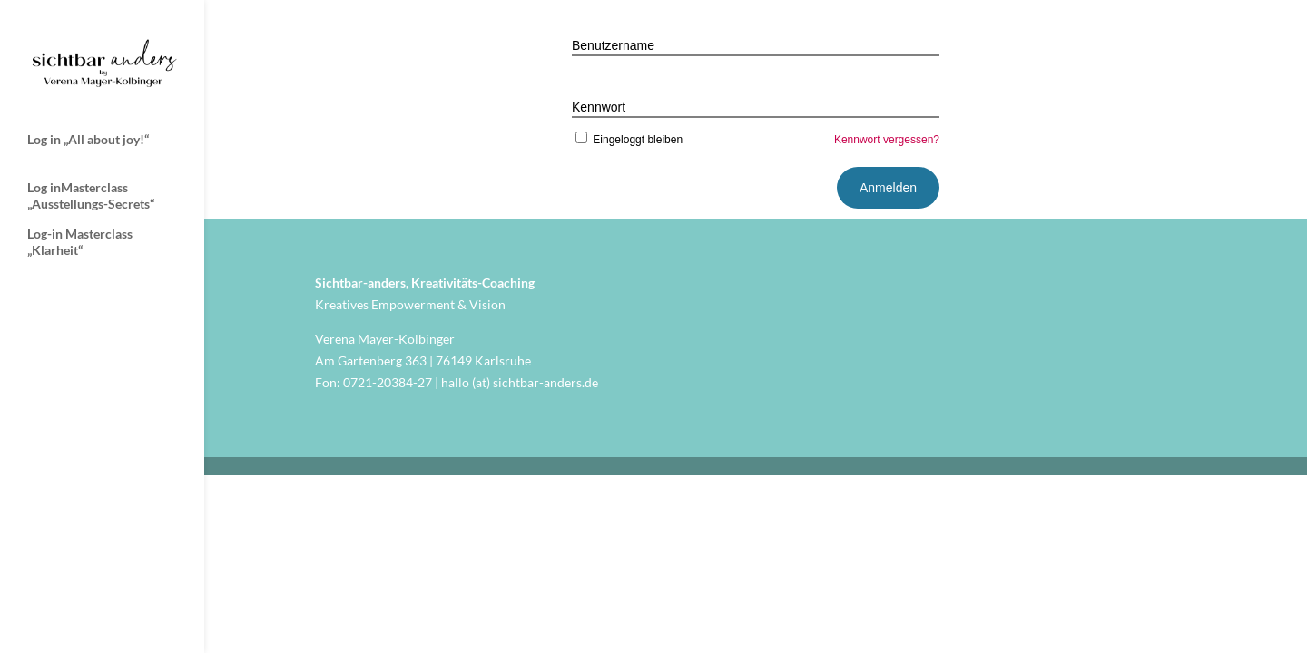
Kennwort (598, 107)
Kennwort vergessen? (886, 139)
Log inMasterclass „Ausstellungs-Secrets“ (90, 195)
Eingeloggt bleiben (627, 139)
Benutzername (613, 45)
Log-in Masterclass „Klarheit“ (80, 242)
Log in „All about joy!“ (88, 139)
